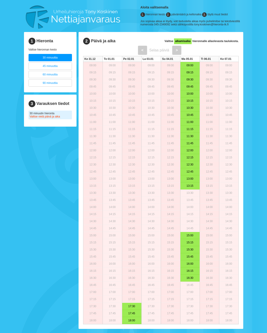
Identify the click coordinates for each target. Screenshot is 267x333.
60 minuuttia (50, 74)
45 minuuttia (50, 66)
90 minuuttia (50, 83)
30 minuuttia (50, 57)
